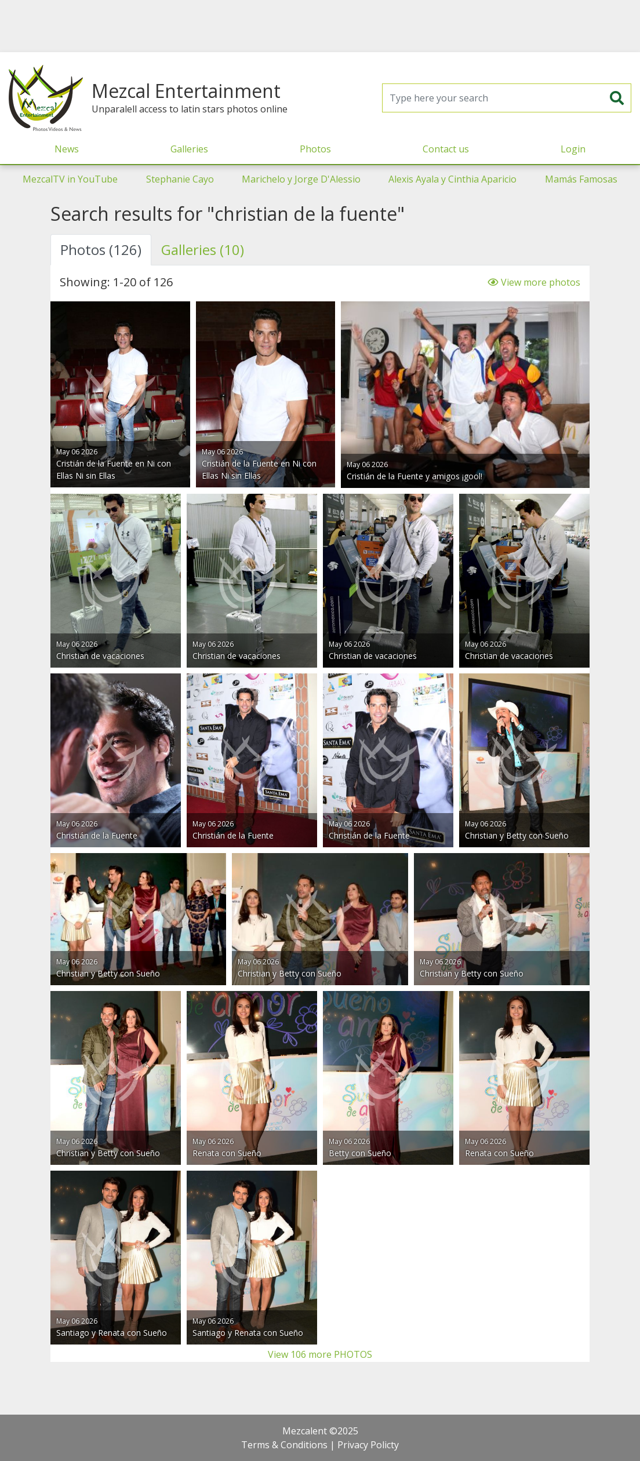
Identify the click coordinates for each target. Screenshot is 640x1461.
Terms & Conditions (284, 1444)
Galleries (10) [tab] (202, 249)
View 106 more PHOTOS (320, 1354)
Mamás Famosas (581, 179)
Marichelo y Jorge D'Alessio (301, 179)
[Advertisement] (320, 26)
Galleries (189, 149)
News (66, 149)
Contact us (446, 149)
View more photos (534, 282)
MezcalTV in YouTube (70, 179)
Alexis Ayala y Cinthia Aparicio (452, 179)
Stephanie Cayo (180, 179)
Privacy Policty (368, 1444)
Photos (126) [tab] (100, 249)
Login (573, 149)
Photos (315, 149)
